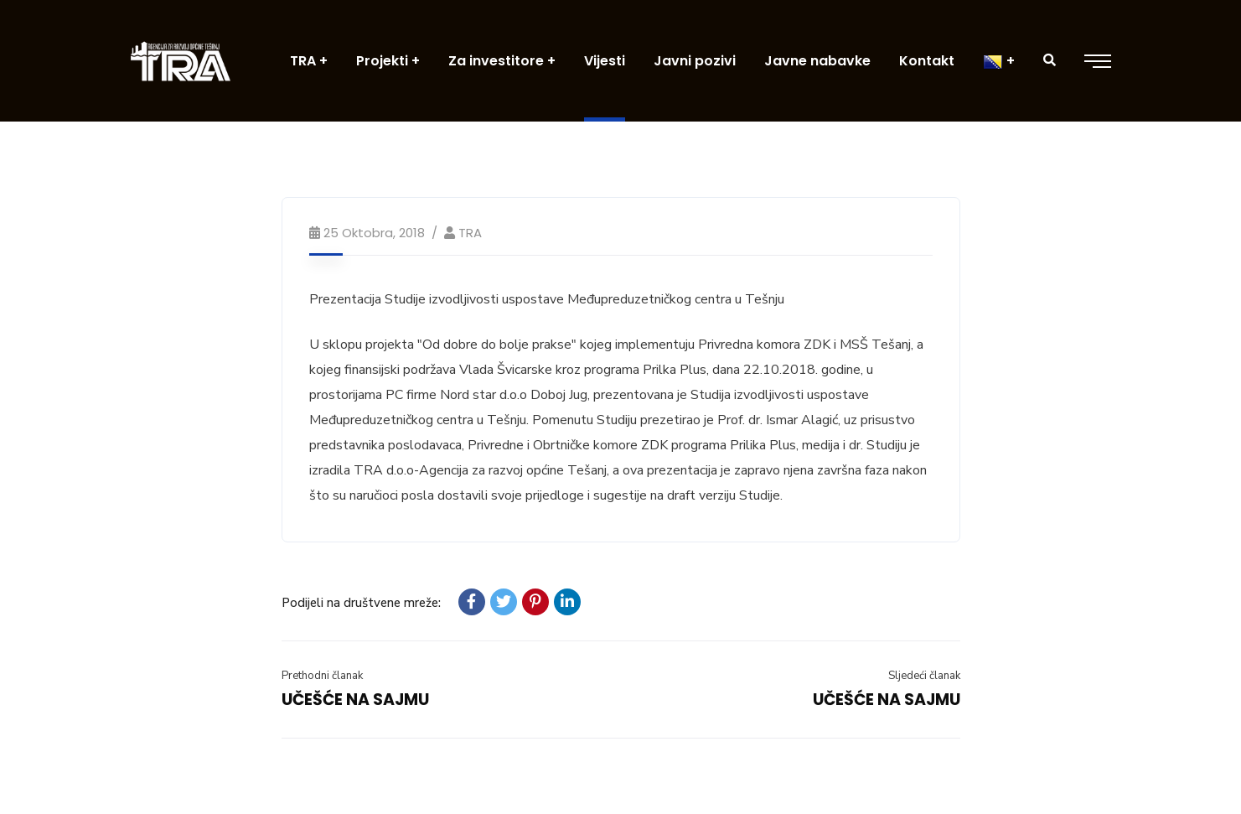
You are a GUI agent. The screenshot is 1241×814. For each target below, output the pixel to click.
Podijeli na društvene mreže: (361, 602)
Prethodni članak (322, 675)
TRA (470, 232)
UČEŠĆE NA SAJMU (355, 699)
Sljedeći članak (924, 675)
